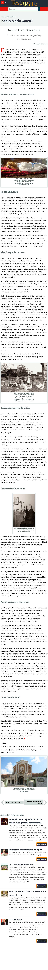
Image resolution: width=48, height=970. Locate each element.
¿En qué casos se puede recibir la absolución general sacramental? (25, 821)
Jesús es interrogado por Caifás (35, 802)
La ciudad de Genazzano (21, 864)
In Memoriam (16, 919)
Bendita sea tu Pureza (12, 802)
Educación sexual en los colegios (25, 849)
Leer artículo (41, 844)
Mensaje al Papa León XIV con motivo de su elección (27, 893)
